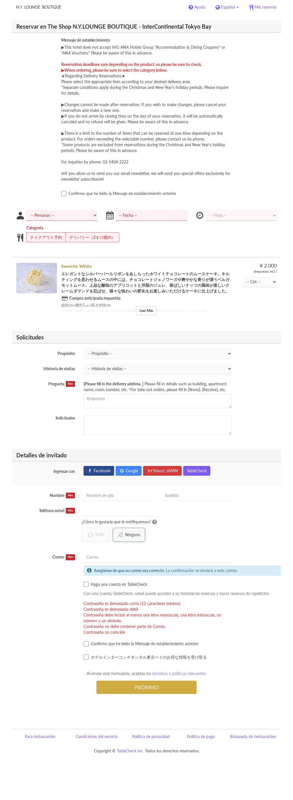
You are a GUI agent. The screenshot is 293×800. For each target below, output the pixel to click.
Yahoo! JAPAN (162, 470)
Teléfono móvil (57, 511)
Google (128, 470)
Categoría (34, 227)
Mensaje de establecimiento (85, 40)
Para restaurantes (40, 736)
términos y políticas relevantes (178, 673)
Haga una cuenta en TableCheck (115, 584)
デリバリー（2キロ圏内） (91, 237)
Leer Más (146, 311)
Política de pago (201, 736)
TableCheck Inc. (130, 751)
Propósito (66, 353)
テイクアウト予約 (44, 237)
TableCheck (197, 470)
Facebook (98, 470)
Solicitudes (65, 417)
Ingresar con (64, 471)
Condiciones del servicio (97, 736)
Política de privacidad (151, 736)
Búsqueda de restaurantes (253, 736)
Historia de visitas (59, 368)
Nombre (62, 495)
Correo (63, 557)
